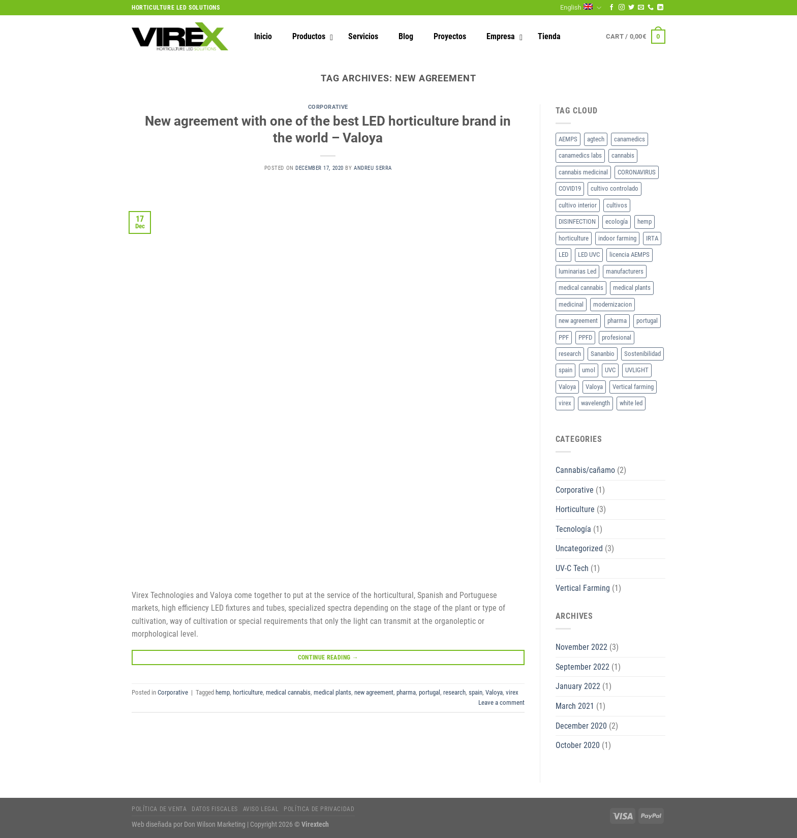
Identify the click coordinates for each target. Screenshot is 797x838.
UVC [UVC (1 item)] (610, 370)
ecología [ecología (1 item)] (616, 221)
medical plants (332, 692)
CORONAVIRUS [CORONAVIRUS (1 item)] (637, 172)
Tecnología (573, 529)
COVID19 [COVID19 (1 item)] (570, 188)
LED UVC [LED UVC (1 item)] (589, 254)
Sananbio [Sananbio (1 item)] (603, 353)
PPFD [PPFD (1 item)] (585, 337)
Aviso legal (261, 809)
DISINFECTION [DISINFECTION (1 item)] (577, 221)
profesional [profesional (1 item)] (616, 337)
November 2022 (581, 647)
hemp (223, 692)
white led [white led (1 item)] (631, 403)
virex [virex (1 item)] (565, 403)
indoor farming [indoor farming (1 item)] (617, 238)
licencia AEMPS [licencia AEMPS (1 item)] (629, 254)
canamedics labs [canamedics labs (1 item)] (580, 155)
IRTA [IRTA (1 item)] (652, 238)
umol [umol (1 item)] (588, 370)
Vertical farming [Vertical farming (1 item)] (633, 387)
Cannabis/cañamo (585, 470)
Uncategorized (579, 548)
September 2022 (582, 667)
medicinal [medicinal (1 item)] (571, 304)
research (454, 692)
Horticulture (575, 509)
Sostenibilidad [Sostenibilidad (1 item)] (642, 353)
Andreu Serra (373, 168)
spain (475, 692)
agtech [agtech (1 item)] (595, 139)
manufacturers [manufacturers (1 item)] (624, 271)
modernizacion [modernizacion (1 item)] (612, 304)
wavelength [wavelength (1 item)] (595, 403)
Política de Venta (159, 809)
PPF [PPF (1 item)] (564, 337)
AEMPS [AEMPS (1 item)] (568, 139)
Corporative (328, 107)
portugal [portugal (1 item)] (647, 320)
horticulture (248, 692)
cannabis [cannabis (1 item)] (622, 155)
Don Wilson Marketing (215, 824)
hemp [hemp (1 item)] (644, 221)
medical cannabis (288, 692)
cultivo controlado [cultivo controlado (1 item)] (614, 188)
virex (512, 692)
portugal (429, 692)
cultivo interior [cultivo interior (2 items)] (578, 205)
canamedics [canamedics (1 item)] (629, 139)
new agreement (373, 692)
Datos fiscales (215, 809)
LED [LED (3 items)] (563, 254)
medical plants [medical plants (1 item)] (632, 287)
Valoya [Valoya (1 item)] (567, 387)
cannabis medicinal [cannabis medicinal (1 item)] (583, 172)
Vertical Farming (583, 588)
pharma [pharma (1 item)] (617, 320)
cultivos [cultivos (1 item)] (616, 205)
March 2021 (575, 706)
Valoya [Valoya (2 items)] (594, 387)
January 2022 (578, 686)
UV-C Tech (572, 568)
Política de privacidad (319, 809)
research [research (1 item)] (570, 353)
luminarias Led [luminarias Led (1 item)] (577, 271)
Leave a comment (501, 702)
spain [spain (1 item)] (565, 370)
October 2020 (578, 745)
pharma (406, 692)
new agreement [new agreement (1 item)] (578, 320)
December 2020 (581, 726)
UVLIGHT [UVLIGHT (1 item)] (637, 370)
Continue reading (328, 658)
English (580, 8)
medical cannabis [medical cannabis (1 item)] (581, 287)
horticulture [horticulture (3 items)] (574, 238)
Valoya (494, 692)
